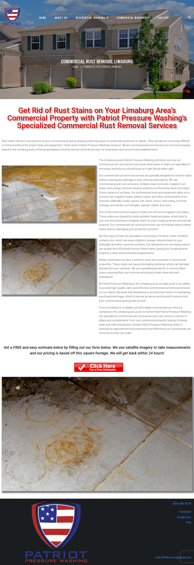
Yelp (188, 522)
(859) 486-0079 (182, 503)
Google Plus (184, 517)
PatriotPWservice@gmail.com (173, 557)
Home (75, 67)
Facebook (185, 511)
